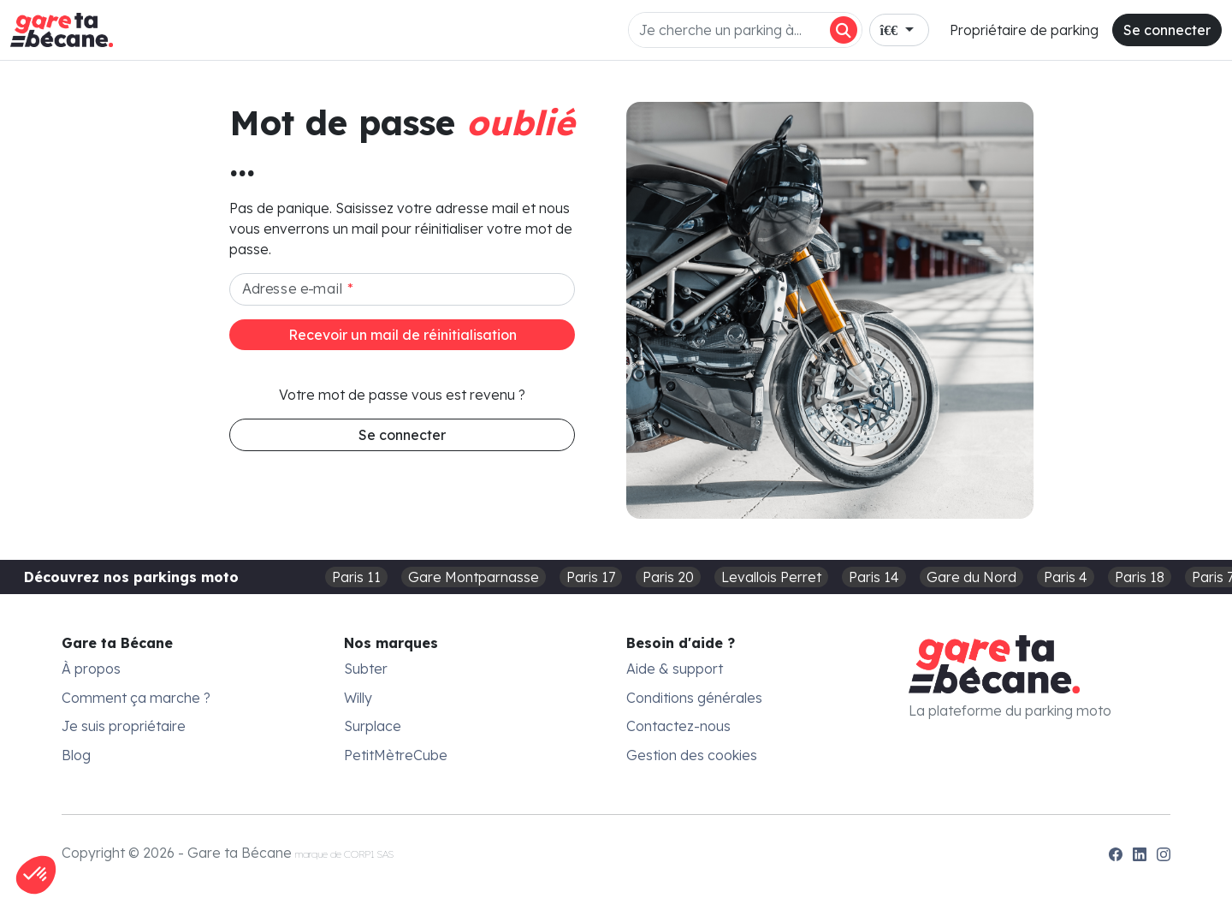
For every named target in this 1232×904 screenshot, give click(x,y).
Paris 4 (1065, 577)
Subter (366, 668)
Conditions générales (694, 697)
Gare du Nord (971, 577)
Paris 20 (668, 577)
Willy (358, 697)
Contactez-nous (678, 725)
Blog (76, 755)
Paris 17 (590, 577)
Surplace (372, 725)
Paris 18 (1139, 577)
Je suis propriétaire (124, 725)
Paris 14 (874, 577)
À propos (91, 668)
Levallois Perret (771, 577)
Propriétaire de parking (1024, 30)
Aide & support (674, 668)
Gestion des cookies (691, 755)
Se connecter (1167, 30)
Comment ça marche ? (136, 697)
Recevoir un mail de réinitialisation (402, 334)
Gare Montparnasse (473, 577)
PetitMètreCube (395, 755)
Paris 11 (356, 577)
